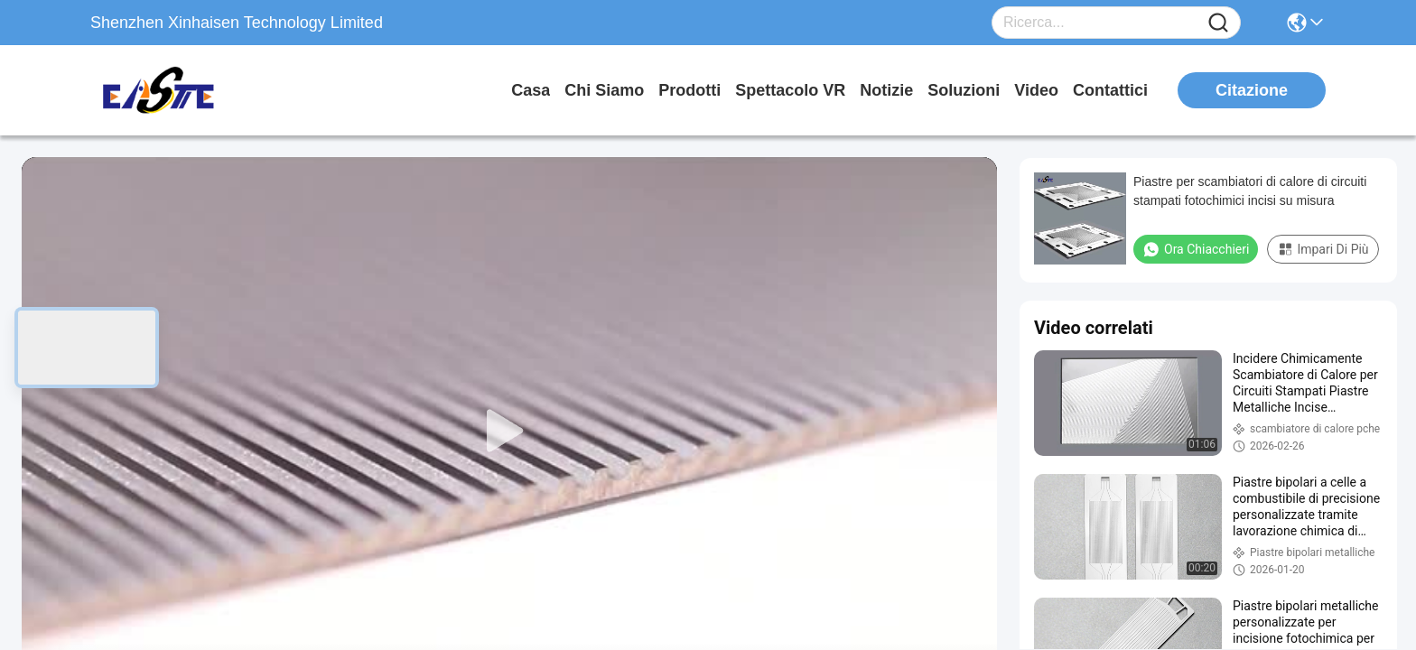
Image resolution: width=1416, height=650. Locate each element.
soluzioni (963, 90)
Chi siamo (604, 90)
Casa (530, 90)
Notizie (886, 90)
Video (1036, 90)
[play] (509, 431)
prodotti (689, 90)
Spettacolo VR (790, 90)
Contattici (1110, 90)
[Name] (1218, 23)
